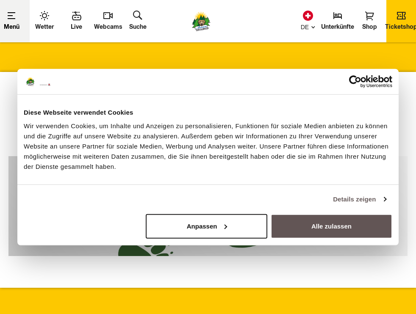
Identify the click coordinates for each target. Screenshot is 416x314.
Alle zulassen (331, 225)
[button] (306, 26)
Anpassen (207, 225)
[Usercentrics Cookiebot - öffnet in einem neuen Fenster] (355, 81)
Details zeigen (354, 199)
